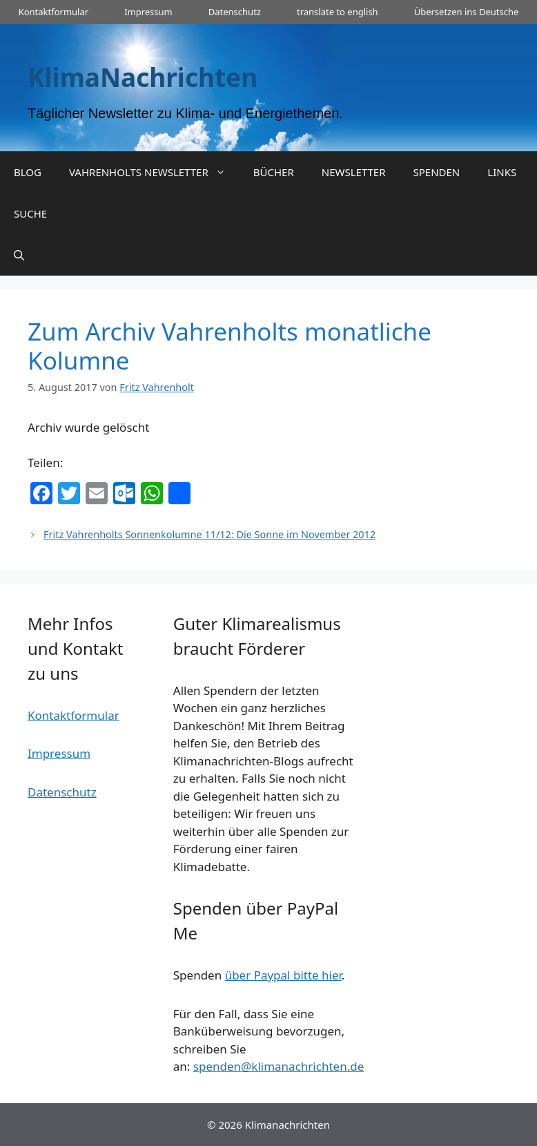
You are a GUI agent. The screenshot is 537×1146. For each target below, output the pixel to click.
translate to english (337, 12)
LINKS (501, 172)
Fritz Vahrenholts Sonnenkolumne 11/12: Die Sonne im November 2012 (209, 534)
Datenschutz (234, 12)
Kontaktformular (53, 12)
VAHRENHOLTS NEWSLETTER (154, 172)
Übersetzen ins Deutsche (466, 12)
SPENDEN (436, 172)
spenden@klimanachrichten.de (278, 1066)
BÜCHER (273, 172)
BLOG (27, 172)
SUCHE (30, 213)
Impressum (148, 12)
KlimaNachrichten (142, 77)
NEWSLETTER (354, 172)
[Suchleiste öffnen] (19, 255)
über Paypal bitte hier (283, 975)
